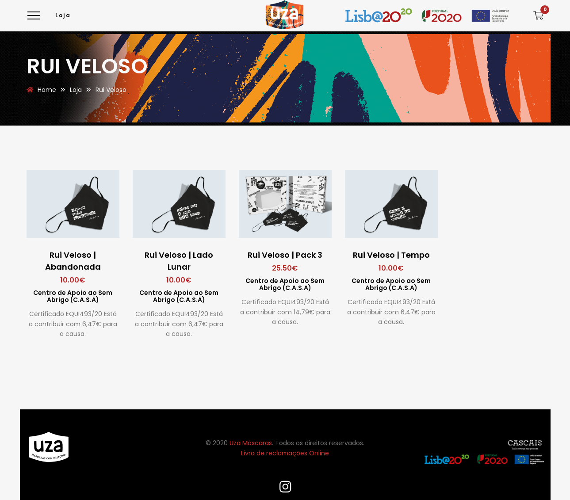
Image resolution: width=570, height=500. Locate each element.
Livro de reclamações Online (285, 453)
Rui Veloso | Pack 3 (285, 254)
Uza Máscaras (251, 443)
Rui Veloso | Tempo (391, 254)
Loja (63, 15)
